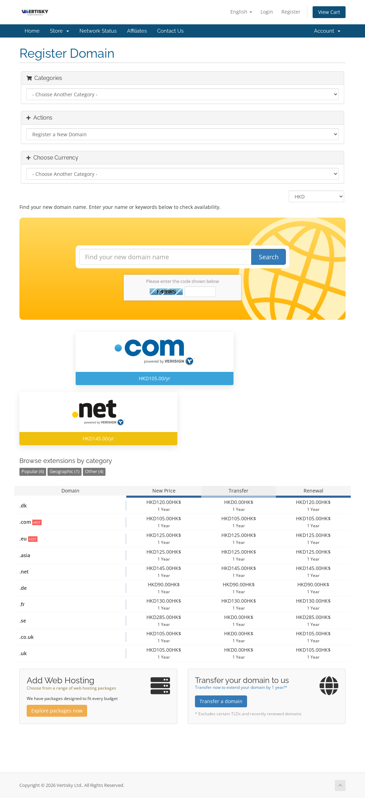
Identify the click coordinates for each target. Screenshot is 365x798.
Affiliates (137, 31)
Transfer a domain (221, 701)
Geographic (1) (64, 471)
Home (32, 31)
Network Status (98, 31)
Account (327, 31)
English (241, 11)
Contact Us (170, 31)
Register (290, 11)
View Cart (329, 12)
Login (267, 11)
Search (269, 257)
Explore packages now (57, 710)
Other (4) (94, 471)
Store (59, 31)
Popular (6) (33, 471)
